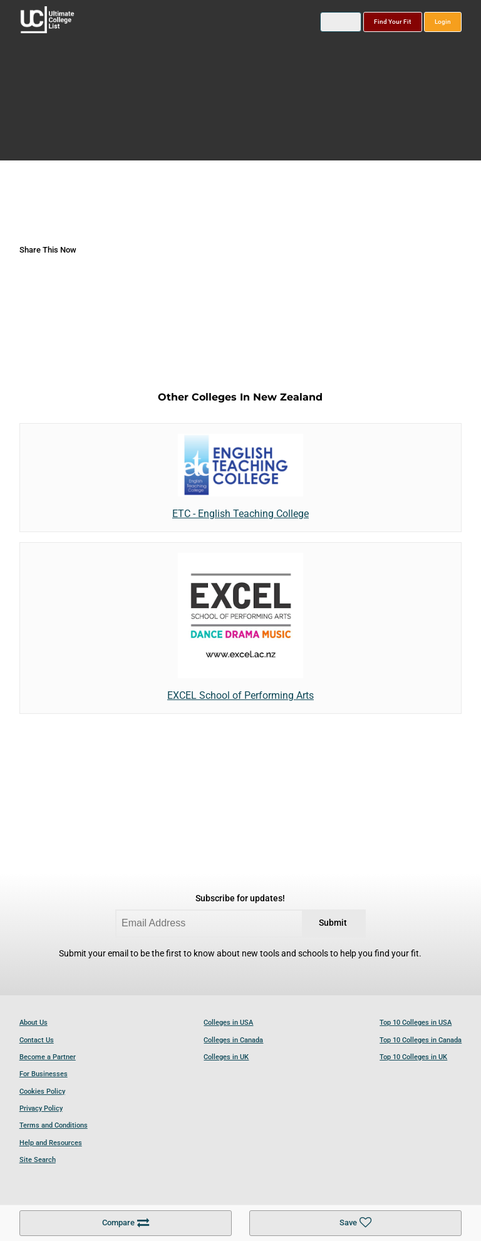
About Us (33, 1022)
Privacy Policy (41, 1108)
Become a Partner (47, 1057)
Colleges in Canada (233, 1040)
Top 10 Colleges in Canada (421, 1040)
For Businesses (43, 1074)
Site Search (37, 1160)
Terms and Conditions (53, 1125)
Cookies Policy (42, 1091)
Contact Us (36, 1040)
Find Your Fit (392, 21)
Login (443, 21)
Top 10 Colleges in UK (413, 1057)
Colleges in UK (226, 1057)
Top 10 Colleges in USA (416, 1022)
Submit (333, 923)
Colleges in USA (228, 1022)
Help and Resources (50, 1143)
